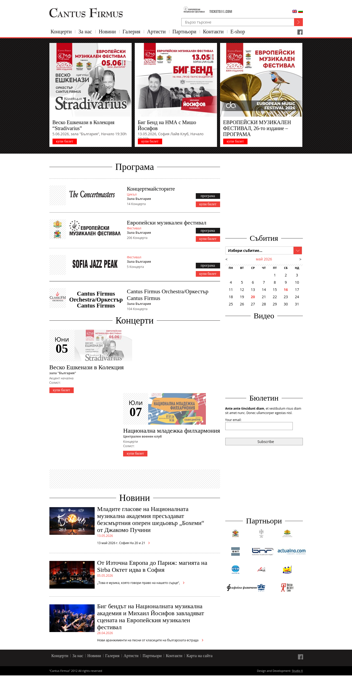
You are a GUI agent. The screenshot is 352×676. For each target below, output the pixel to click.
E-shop (237, 31)
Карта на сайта (199, 656)
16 (286, 289)
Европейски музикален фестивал (166, 222)
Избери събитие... (245, 250)
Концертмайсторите (151, 188)
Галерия (131, 31)
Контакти (213, 31)
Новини (107, 31)
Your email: (233, 420)
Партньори (184, 31)
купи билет (64, 141)
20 (253, 296)
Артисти (156, 31)
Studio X (297, 671)
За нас (85, 31)
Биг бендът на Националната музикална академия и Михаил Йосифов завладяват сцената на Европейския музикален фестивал (150, 616)
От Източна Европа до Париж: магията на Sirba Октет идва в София (152, 566)
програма (208, 196)
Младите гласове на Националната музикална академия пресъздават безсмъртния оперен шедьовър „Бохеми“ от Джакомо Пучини (150, 519)
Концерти (61, 31)
